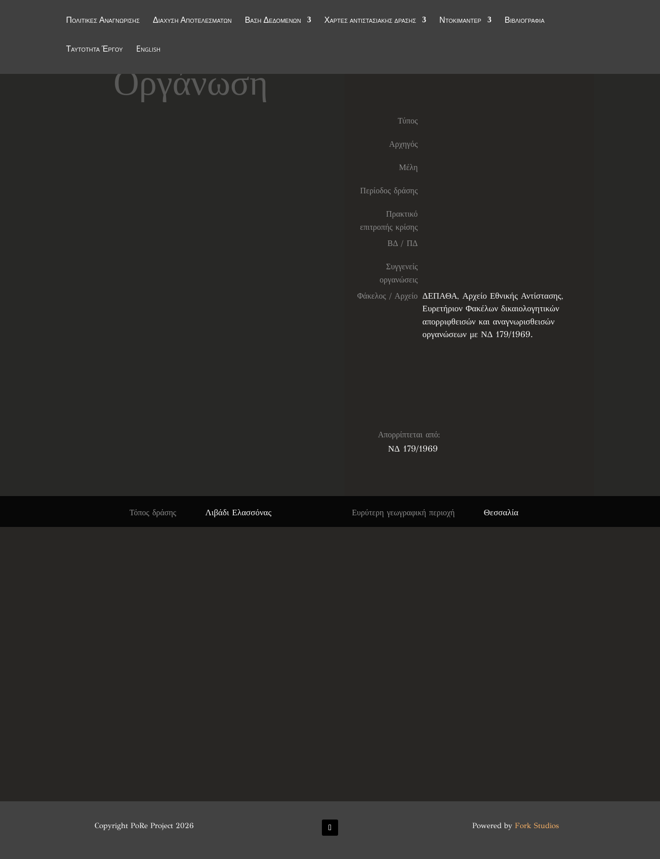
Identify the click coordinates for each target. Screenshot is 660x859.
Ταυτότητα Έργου (94, 50)
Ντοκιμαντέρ (460, 21)
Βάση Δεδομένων (273, 21)
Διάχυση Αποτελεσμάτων (192, 21)
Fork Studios (537, 825)
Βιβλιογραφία (525, 21)
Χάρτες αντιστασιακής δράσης (370, 21)
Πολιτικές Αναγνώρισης (103, 21)
